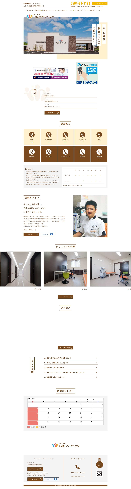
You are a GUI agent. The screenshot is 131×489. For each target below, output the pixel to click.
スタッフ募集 (89, 10)
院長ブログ (31, 234)
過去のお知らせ (52, 112)
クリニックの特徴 (59, 10)
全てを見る (65, 297)
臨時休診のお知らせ (50, 95)
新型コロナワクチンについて (52, 106)
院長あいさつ (46, 10)
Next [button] (111, 31)
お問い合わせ (99, 3)
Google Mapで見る (65, 347)
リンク (98, 10)
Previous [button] (20, 31)
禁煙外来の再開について (51, 101)
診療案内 (38, 10)
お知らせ (30, 10)
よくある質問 (78, 10)
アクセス (70, 10)
